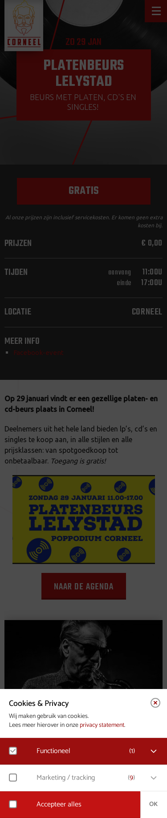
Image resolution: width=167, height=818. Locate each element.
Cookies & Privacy (39, 703)
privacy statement (102, 725)
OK (153, 804)
